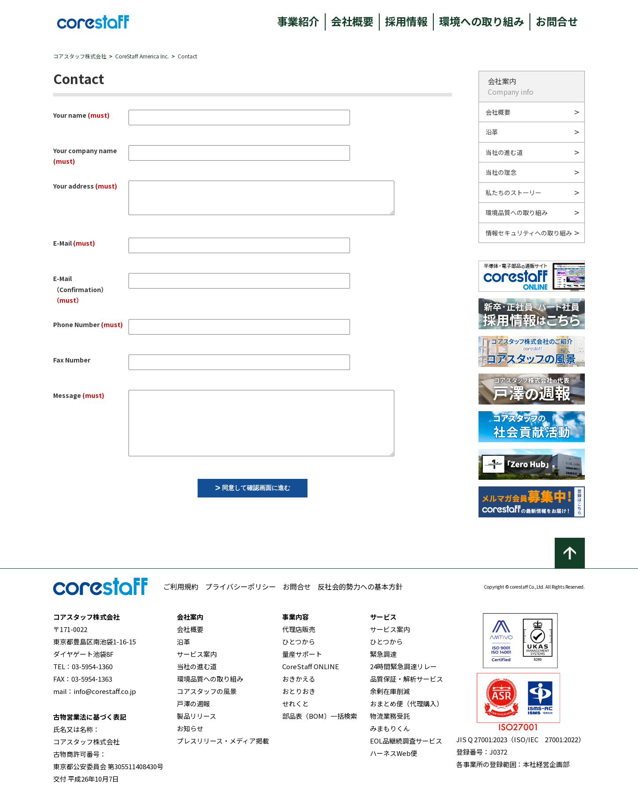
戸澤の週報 (193, 703)
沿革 (492, 131)
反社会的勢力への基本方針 (360, 586)
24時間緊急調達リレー (403, 666)
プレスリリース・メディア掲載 (223, 740)
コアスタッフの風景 (207, 691)
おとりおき (298, 691)
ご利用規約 (180, 586)
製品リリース (196, 716)
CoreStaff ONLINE (310, 666)
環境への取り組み (481, 21)
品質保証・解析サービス (406, 678)
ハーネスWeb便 (393, 753)
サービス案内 (197, 654)
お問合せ (557, 21)
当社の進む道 (504, 152)
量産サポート (302, 654)
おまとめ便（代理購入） (406, 703)
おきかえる (298, 678)
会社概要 (352, 21)
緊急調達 (383, 654)
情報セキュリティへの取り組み (529, 232)
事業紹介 (298, 21)
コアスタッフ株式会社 (79, 56)
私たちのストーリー (513, 192)
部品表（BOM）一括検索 (319, 716)
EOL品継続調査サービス (406, 740)
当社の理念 (501, 172)
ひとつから (298, 641)
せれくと (295, 703)
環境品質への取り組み (517, 212)
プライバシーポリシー (240, 586)
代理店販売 (298, 629)
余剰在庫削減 (390, 691)
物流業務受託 (390, 716)
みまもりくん (390, 728)
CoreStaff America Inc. (142, 56)
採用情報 (406, 21)
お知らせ (190, 728)
